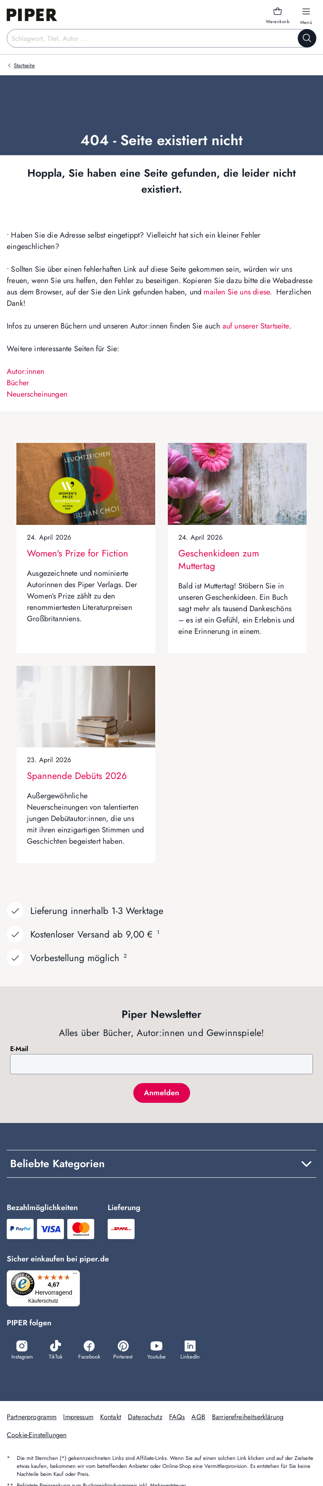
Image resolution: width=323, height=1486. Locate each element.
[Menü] (77, 1275)
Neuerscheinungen (37, 394)
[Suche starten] (307, 38)
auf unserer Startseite (255, 326)
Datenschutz (145, 1417)
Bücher (18, 382)
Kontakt (110, 1417)
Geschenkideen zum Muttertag (218, 559)
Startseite (24, 65)
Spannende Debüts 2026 (77, 775)
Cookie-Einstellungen (36, 1436)
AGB (198, 1417)
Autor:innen (25, 371)
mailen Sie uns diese (237, 291)
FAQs (177, 1417)
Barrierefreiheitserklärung (247, 1417)
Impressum (78, 1417)
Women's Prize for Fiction (77, 553)
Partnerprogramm (31, 1417)
